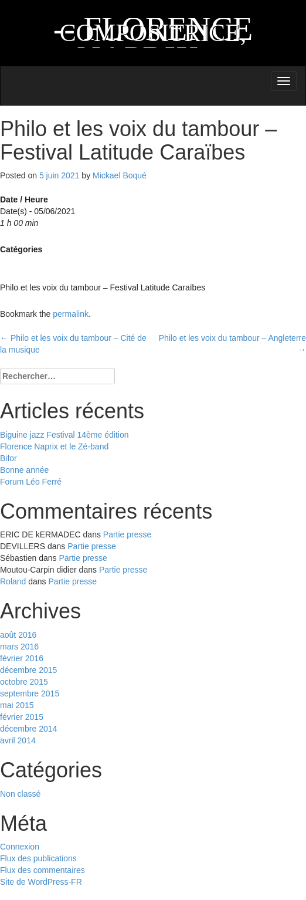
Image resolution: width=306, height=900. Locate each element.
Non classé (20, 794)
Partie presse (127, 534)
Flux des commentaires (42, 870)
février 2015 (21, 717)
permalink (71, 314)
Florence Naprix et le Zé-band (54, 446)
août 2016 (18, 635)
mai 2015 (17, 705)
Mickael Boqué (120, 175)
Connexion (19, 846)
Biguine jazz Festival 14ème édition (64, 434)
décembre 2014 (28, 728)
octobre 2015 (24, 681)
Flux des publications (38, 858)
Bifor (8, 458)
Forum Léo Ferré (31, 481)
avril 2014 (18, 740)
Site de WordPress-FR (41, 882)
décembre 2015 (28, 670)
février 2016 (21, 658)
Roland (13, 581)
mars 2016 (19, 646)
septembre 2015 (29, 693)
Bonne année (24, 470)
